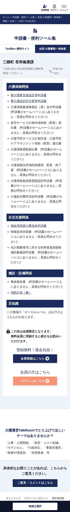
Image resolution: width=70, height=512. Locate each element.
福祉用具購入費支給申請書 (28, 225)
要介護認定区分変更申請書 (28, 101)
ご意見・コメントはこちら (35, 482)
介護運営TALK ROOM (17, 7)
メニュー (64, 7)
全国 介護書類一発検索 (52, 48)
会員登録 (45, 7)
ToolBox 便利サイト (17, 48)
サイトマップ (13, 498)
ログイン (54, 7)
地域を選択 (35, 506)
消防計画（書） (21, 292)
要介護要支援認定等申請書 (28, 95)
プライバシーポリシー (36, 498)
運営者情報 (58, 498)
